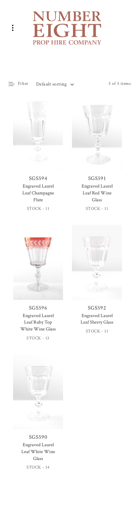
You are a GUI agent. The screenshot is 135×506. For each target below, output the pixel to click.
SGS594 (38, 139)
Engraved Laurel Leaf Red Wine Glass (97, 193)
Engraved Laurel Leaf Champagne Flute (38, 193)
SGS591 (97, 139)
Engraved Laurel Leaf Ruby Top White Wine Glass (38, 322)
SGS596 (38, 268)
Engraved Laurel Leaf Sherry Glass (97, 319)
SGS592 (97, 268)
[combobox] (54, 84)
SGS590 (38, 398)
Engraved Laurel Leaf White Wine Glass (38, 451)
